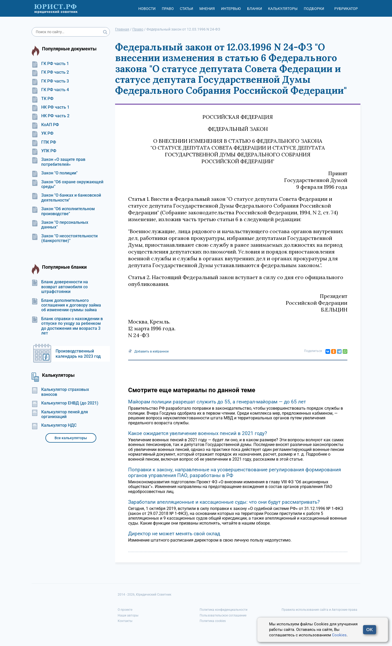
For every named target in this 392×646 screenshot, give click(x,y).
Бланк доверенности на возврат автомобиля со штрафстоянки (60, 287)
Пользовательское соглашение (223, 615)
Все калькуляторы (71, 438)
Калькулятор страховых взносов (60, 392)
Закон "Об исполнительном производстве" (63, 211)
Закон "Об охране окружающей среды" (67, 184)
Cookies (339, 635)
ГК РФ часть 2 (50, 72)
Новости (147, 9)
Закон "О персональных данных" (60, 225)
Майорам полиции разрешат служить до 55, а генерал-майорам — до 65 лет (217, 402)
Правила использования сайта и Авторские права (319, 610)
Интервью (231, 9)
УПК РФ (44, 151)
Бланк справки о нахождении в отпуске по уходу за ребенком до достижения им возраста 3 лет (67, 326)
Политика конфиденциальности (223, 610)
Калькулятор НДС (54, 425)
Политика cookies (213, 621)
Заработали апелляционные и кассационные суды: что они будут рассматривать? (224, 502)
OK (369, 629)
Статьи (186, 9)
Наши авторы (128, 615)
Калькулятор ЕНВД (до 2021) (65, 403)
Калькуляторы (283, 9)
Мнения (207, 9)
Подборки (314, 9)
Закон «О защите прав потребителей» (58, 162)
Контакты (125, 621)
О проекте (125, 610)
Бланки (254, 9)
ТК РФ (43, 98)
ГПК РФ (44, 142)
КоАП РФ (45, 124)
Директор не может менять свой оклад (174, 534)
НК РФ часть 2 (50, 116)
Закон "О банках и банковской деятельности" (66, 197)
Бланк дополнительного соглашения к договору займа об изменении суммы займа (66, 305)
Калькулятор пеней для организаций (60, 414)
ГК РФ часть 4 (50, 89)
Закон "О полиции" (55, 173)
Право (168, 9)
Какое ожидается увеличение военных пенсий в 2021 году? (197, 433)
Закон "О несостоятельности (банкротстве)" (65, 238)
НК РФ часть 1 (50, 107)
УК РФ (43, 133)
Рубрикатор (346, 9)
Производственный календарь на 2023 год (78, 354)
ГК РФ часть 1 (50, 63)
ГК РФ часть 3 (50, 81)
